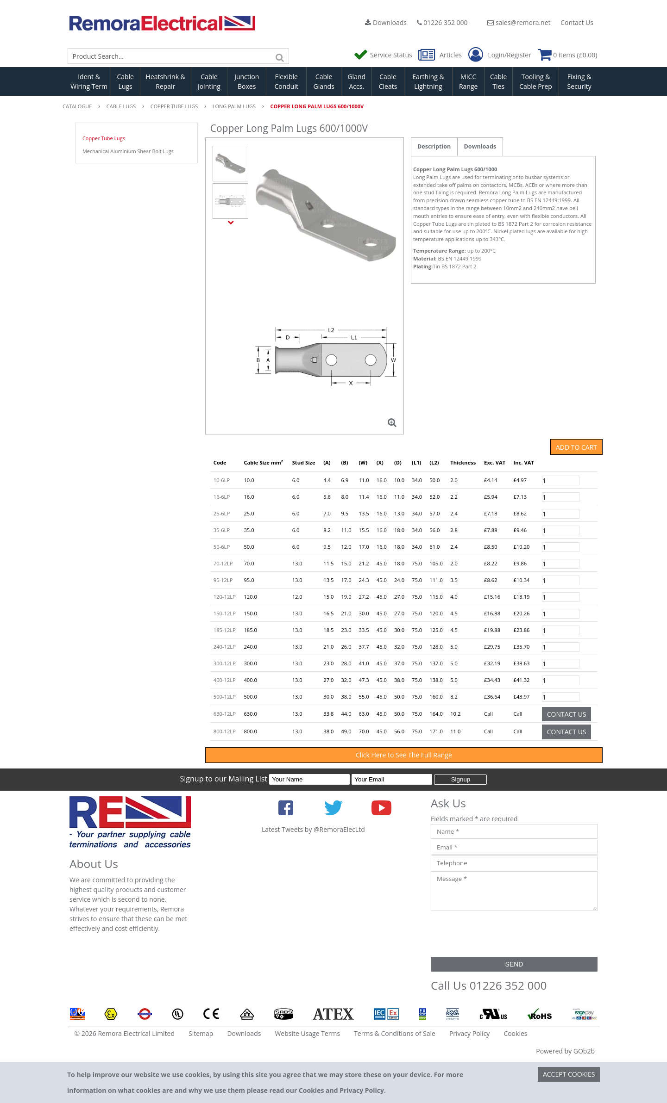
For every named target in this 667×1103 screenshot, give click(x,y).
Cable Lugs (125, 81)
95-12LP (223, 579)
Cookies (515, 1033)
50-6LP (222, 546)
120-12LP (225, 596)
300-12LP (225, 663)
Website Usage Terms (307, 1033)
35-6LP (222, 530)
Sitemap (201, 1033)
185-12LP (225, 629)
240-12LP (225, 646)
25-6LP (222, 513)
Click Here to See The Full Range (404, 754)
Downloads (386, 22)
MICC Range (468, 81)
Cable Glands (323, 81)
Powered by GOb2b (565, 1051)
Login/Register (499, 55)
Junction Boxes (246, 81)
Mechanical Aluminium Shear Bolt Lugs (128, 151)
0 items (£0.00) (568, 54)
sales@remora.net (518, 22)
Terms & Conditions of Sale (394, 1033)
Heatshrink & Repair (165, 81)
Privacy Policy (469, 1033)
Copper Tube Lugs (103, 138)
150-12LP (225, 613)
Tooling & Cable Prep (535, 81)
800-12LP (225, 731)
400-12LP (225, 679)
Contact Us (576, 22)
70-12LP (223, 563)
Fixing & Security (579, 81)
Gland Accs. (356, 81)
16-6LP (222, 496)
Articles (440, 54)
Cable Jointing (209, 81)
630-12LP (225, 713)
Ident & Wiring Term (88, 81)
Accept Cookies (569, 1074)
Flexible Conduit (286, 81)
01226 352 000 (442, 22)
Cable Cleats (388, 81)
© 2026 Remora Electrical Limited (125, 1033)
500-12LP (225, 696)
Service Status (383, 54)
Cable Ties (498, 81)
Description (434, 146)
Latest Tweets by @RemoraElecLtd (313, 829)
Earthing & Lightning (428, 81)
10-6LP (222, 480)
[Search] (280, 56)
